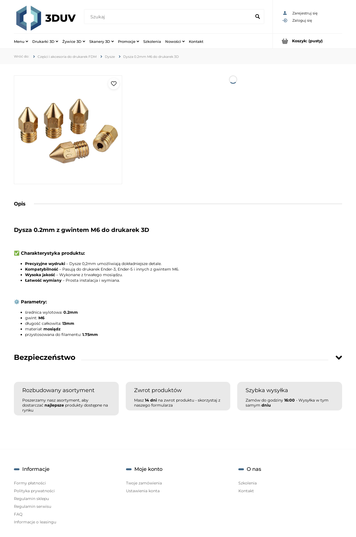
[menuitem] (21, 41)
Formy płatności (30, 483)
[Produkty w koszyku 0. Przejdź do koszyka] (307, 41)
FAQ (18, 514)
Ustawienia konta (143, 490)
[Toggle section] (338, 357)
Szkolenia (247, 483)
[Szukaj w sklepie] (168, 17)
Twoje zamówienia (144, 483)
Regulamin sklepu (31, 498)
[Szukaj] (257, 17)
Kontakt (246, 490)
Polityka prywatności (34, 490)
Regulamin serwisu (32, 506)
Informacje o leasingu (35, 521)
